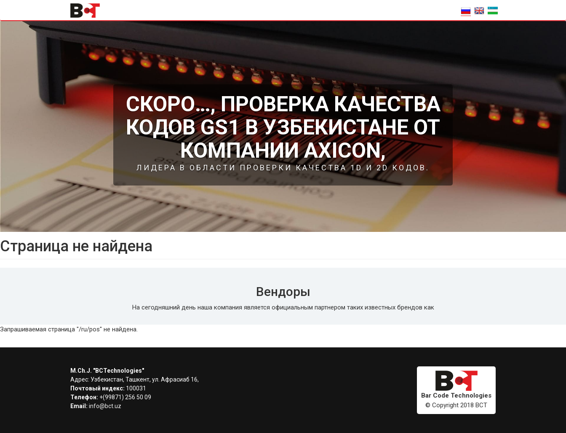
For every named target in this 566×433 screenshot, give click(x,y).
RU (466, 10)
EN (479, 10)
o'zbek (493, 10)
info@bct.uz (105, 406)
